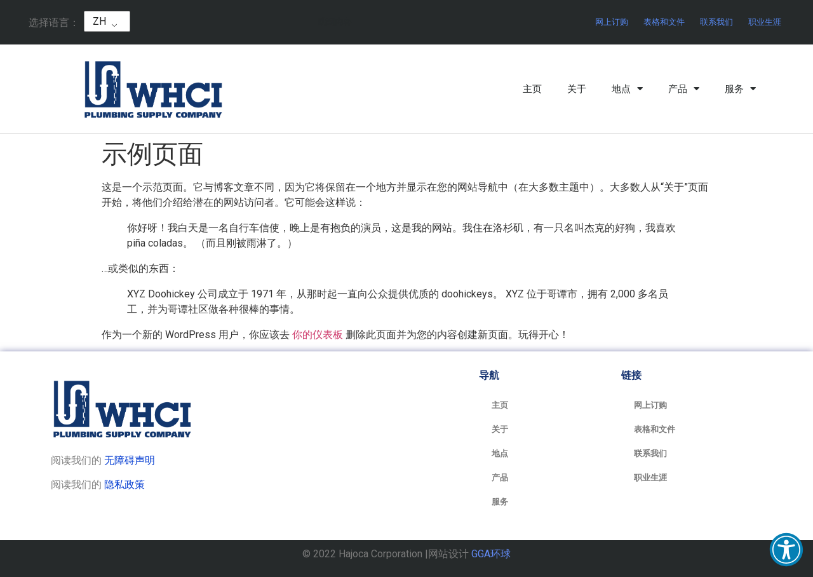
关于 (576, 89)
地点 (627, 89)
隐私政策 (124, 485)
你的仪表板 (317, 335)
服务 (740, 89)
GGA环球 (491, 554)
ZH (99, 21)
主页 (532, 89)
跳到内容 (334, 22)
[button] (786, 550)
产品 (683, 89)
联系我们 (716, 22)
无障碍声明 (129, 460)
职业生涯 (764, 22)
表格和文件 (664, 22)
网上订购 (611, 22)
